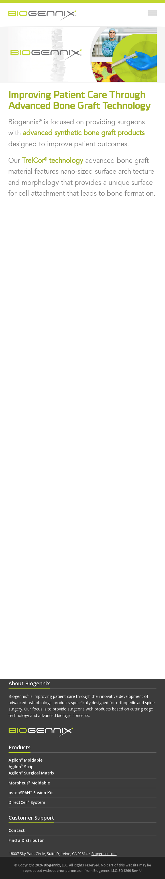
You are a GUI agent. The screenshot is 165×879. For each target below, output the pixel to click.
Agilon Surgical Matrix (31, 773)
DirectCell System (27, 802)
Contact (17, 830)
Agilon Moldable (25, 760)
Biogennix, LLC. (56, 865)
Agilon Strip (21, 766)
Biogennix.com (104, 853)
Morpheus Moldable (29, 783)
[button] (152, 13)
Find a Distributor (26, 840)
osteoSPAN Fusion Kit (31, 792)
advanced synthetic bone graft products (83, 132)
